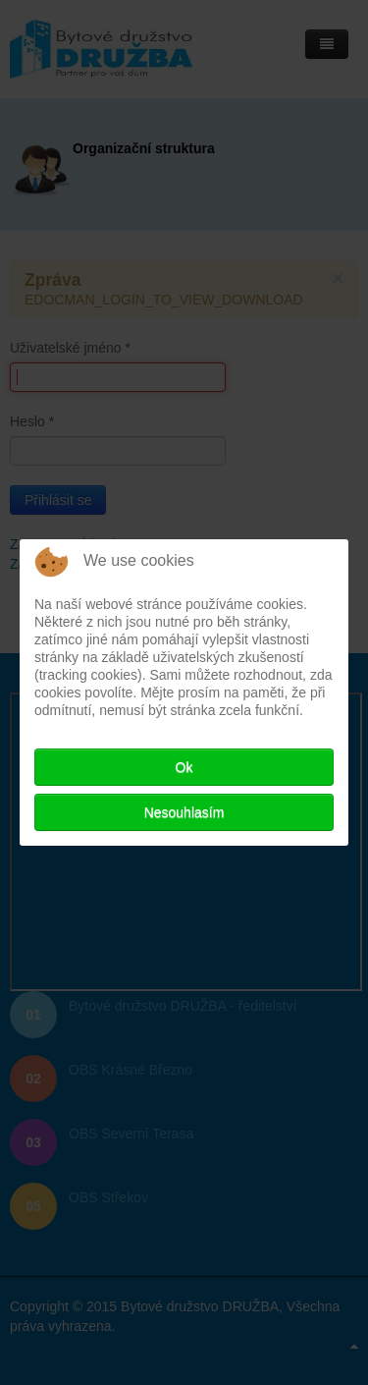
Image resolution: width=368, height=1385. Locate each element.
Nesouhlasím (184, 812)
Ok (184, 767)
